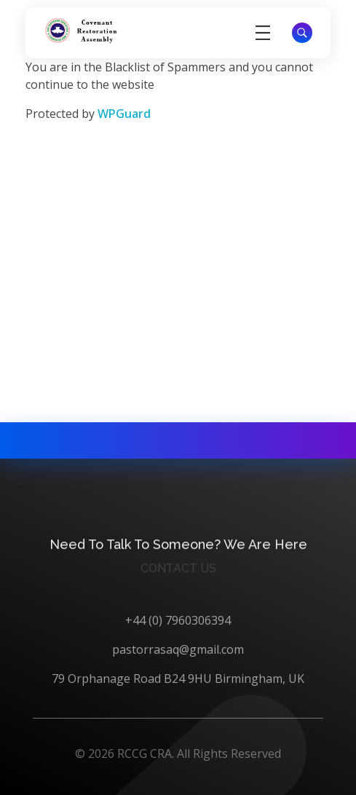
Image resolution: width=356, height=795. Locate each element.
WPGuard (124, 114)
